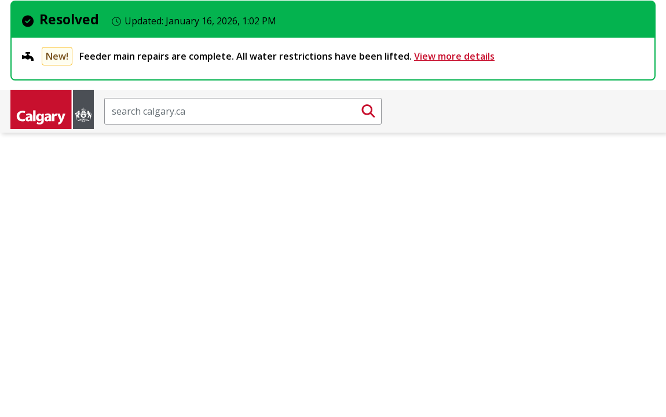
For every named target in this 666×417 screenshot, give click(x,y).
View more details (454, 56)
